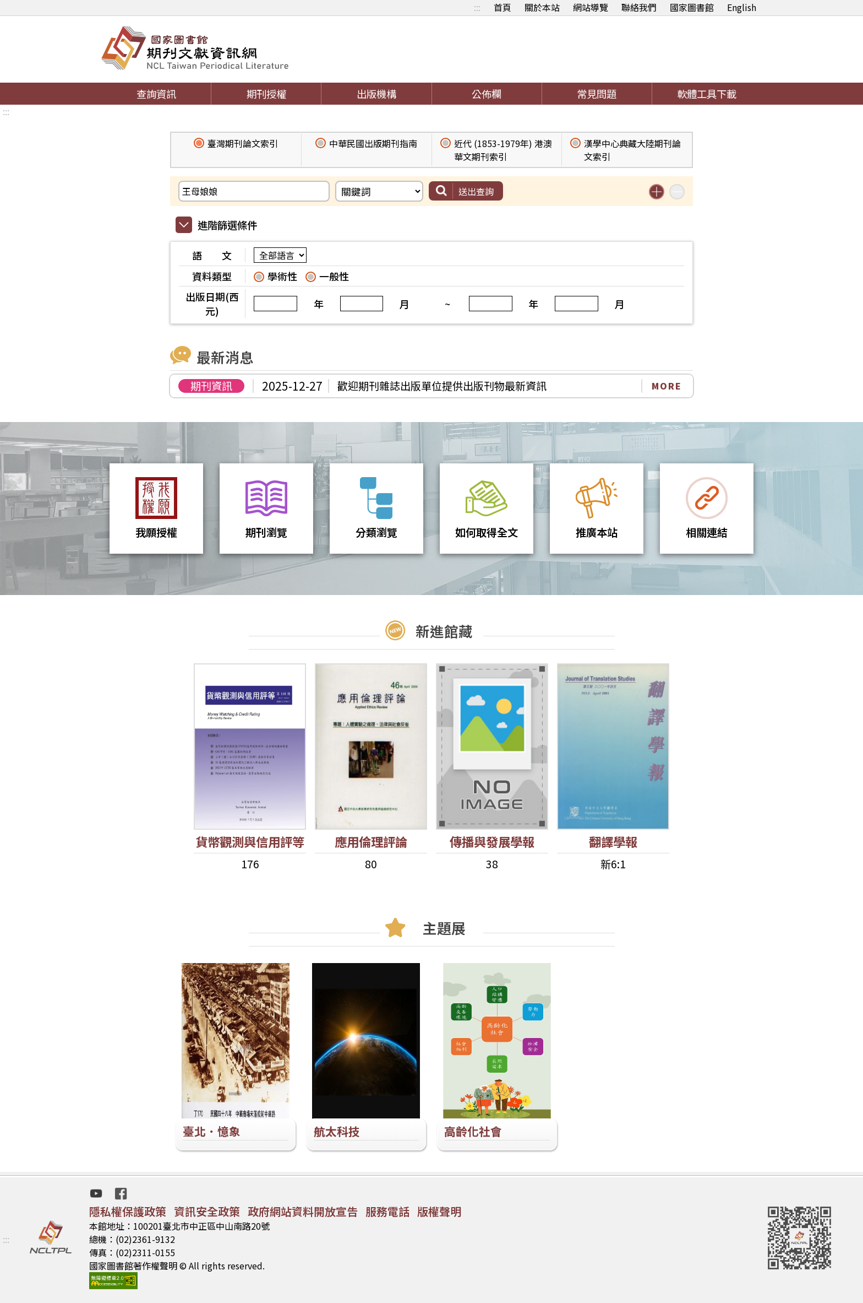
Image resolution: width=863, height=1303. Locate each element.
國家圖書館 (692, 7)
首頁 (502, 7)
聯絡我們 (639, 7)
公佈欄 (486, 93)
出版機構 (376, 93)
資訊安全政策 (207, 1211)
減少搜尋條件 (677, 191)
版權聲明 (439, 1211)
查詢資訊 (156, 93)
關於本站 (542, 7)
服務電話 (387, 1211)
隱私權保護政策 (127, 1211)
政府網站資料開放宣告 (303, 1211)
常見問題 (596, 93)
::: (477, 7)
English (741, 7)
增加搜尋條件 (656, 191)
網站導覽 (590, 7)
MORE (667, 385)
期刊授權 (266, 93)
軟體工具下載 (706, 93)
